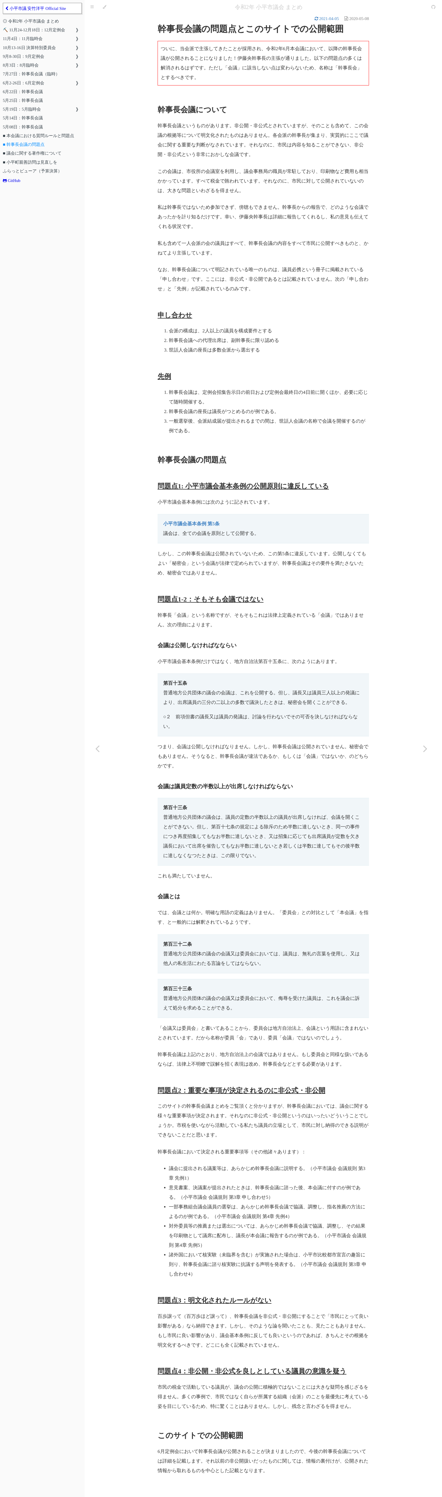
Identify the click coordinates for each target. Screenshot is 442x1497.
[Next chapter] (425, 748)
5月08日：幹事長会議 (23, 127)
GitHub (11, 180)
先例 (164, 376)
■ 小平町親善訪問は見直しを (30, 162)
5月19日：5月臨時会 (22, 109)
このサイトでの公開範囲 (200, 1435)
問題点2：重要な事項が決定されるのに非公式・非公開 (241, 1090)
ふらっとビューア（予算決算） (32, 171)
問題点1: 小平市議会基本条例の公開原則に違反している (243, 486)
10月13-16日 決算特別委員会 (29, 47)
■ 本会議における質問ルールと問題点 (38, 135)
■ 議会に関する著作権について (32, 153)
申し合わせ (175, 315)
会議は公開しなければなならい (197, 645)
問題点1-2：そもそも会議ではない (211, 599)
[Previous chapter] (97, 748)
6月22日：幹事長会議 (23, 91)
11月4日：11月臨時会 (23, 38)
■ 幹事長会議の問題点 (24, 144)
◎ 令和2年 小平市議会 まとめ (31, 21)
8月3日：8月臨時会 (21, 65)
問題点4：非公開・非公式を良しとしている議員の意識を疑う (252, 1371)
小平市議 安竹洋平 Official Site (35, 8)
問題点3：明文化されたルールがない (214, 1300)
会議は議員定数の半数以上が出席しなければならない (225, 786)
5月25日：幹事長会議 (23, 100)
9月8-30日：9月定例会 (23, 56)
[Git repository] (433, 7)
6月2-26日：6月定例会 (23, 83)
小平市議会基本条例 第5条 (191, 523)
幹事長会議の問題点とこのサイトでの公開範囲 (251, 29)
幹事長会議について (192, 110)
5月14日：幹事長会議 (23, 118)
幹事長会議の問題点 (192, 460)
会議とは (169, 896)
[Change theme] (104, 7)
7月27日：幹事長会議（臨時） (31, 74)
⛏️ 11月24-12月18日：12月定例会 (34, 30)
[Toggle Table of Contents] (92, 7)
